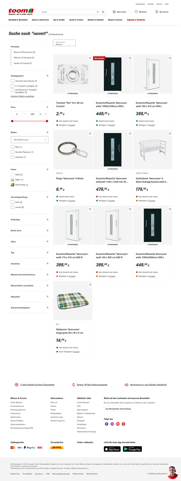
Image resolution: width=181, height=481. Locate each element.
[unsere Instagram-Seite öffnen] (112, 424)
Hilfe (166, 4)
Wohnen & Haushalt (95, 20)
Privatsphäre (27, 474)
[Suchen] (69, 12)
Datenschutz (15, 474)
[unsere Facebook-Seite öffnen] (106, 424)
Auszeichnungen (56, 417)
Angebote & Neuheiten (136, 20)
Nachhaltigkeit (55, 413)
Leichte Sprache (83, 402)
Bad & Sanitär (59, 20)
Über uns (53, 402)
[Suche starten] (103, 11)
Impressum (39, 474)
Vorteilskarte (140, 4)
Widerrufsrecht (78, 474)
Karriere (159, 4)
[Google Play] (132, 449)
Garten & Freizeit (76, 20)
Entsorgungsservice (17, 410)
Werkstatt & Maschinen (17, 20)
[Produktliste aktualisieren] (46, 114)
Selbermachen (15, 417)
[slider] (12, 121)
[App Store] (112, 449)
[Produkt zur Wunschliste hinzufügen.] (90, 58)
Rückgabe (81, 420)
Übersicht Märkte (16, 420)
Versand (80, 417)
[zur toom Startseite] (21, 11)
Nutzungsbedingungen (61, 474)
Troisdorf (71, 125)
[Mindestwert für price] (17, 114)
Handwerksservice (17, 406)
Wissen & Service (115, 20)
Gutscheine (81, 428)
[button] (119, 12)
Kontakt (151, 4)
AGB (48, 474)
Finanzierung (15, 413)
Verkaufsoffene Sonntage (86, 431)
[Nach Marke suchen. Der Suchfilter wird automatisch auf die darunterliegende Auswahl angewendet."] (29, 139)
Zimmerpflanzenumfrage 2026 (21, 428)
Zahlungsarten (82, 410)
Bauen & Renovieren (40, 20)
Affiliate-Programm (57, 420)
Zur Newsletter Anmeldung (118, 409)
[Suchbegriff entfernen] (98, 12)
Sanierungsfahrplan (17, 424)
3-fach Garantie (16, 402)
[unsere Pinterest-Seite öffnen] (123, 424)
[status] (141, 12)
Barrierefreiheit (91, 474)
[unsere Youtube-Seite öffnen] (118, 424)
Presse (53, 410)
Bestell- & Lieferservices (86, 413)
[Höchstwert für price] (32, 114)
